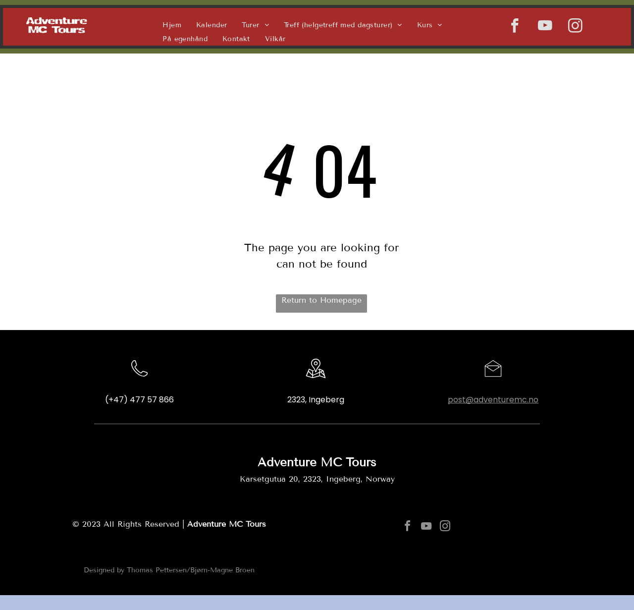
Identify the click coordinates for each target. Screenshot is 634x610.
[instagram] (575, 27)
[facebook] (515, 27)
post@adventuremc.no (493, 399)
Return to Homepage (321, 300)
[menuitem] (172, 24)
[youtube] (545, 27)
